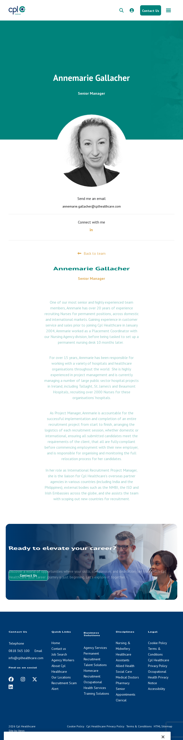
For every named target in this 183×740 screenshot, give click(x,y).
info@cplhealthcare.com (26, 658)
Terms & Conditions (139, 726)
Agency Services (95, 648)
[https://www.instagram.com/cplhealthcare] (23, 679)
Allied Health (125, 666)
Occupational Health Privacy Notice (158, 677)
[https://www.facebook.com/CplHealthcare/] (11, 679)
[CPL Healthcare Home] (17, 10)
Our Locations (61, 677)
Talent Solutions (95, 665)
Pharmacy (123, 683)
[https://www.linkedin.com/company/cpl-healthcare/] (11, 687)
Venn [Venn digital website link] (21, 730)
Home (55, 643)
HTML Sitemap (163, 726)
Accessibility (156, 689)
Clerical (121, 700)
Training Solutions (96, 693)
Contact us (58, 648)
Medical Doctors (127, 677)
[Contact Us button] (150, 10)
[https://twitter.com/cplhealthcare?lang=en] (34, 679)
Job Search (59, 654)
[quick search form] (121, 10)
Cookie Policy (157, 643)
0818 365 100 (19, 651)
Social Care (124, 671)
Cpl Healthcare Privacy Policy (105, 726)
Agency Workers (62, 660)
